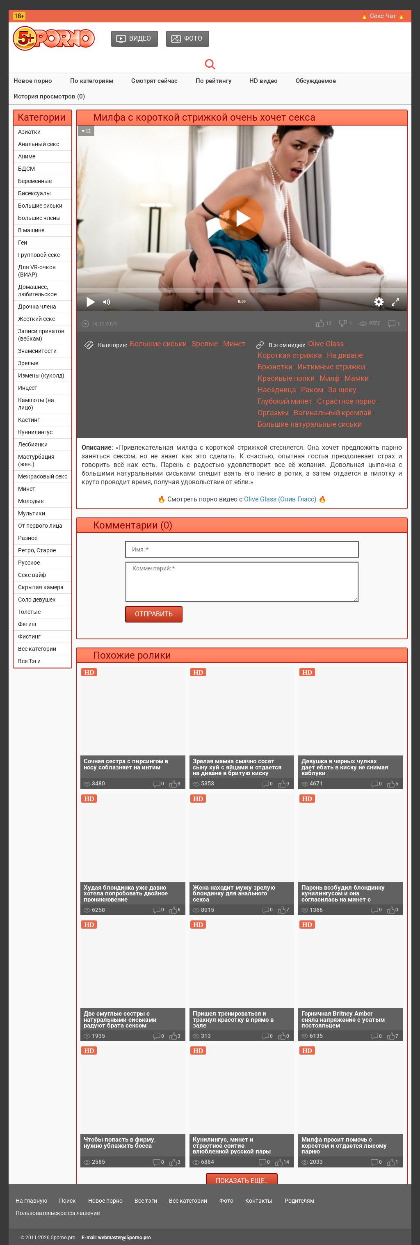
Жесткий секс (36, 319)
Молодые (30, 501)
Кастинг (29, 420)
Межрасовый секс (42, 476)
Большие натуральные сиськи (310, 424)
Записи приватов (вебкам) (41, 335)
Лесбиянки (33, 444)
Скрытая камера (41, 587)
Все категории (37, 648)
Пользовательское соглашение (58, 1213)
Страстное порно (346, 401)
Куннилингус (35, 432)
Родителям (299, 1200)
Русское (29, 562)
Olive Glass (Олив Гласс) (280, 499)
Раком (312, 390)
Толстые (29, 612)
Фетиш (27, 624)
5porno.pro (63, 1237)
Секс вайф (32, 575)
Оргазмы (273, 413)
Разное (27, 538)
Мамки (357, 378)
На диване (345, 355)
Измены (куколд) (41, 375)
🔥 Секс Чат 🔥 (383, 16)
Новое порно (33, 81)
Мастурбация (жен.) (36, 460)
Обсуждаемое (316, 81)
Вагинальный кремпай (333, 413)
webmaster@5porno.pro (124, 1237)
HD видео (263, 81)
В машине (31, 230)
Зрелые (28, 363)
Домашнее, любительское (37, 291)
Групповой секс (39, 255)
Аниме (26, 156)
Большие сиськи (40, 205)
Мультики (31, 513)
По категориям (91, 81)
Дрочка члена (37, 306)
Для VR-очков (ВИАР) (37, 271)
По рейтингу (213, 81)
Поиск (67, 1200)
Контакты (258, 1200)
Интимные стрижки (331, 367)
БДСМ (26, 168)
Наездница (277, 390)
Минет (26, 488)
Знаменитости (37, 351)
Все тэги (146, 1200)
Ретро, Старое (37, 550)
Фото (226, 1200)
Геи (22, 242)
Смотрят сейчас (154, 81)
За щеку (342, 390)
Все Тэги (29, 661)
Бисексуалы (34, 193)
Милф (330, 378)
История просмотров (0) (49, 96)
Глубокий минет (285, 401)
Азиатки (29, 131)
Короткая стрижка (290, 355)
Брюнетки (275, 367)
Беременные (35, 181)
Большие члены (39, 218)
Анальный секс (38, 144)
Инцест (27, 387)
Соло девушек (37, 599)
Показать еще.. (242, 1181)
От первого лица (40, 525)
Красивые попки (286, 378)
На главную (31, 1200)
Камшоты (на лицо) (36, 404)
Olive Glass (326, 344)
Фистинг (29, 636)
